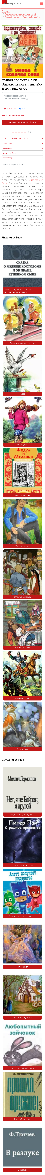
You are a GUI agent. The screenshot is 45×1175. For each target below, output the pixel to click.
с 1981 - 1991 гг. (9, 143)
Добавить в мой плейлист (22, 122)
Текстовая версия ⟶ (13, 115)
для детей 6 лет (9, 153)
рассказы (12, 3)
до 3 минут (7, 148)
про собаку (7, 158)
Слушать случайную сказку (15, 138)
